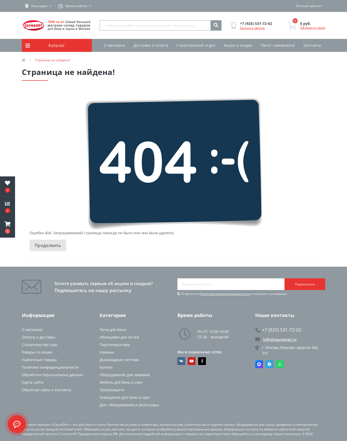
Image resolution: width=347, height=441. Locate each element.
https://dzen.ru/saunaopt (202, 361)
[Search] (215, 25)
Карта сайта (33, 382)
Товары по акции (37, 352)
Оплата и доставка (38, 337)
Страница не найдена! (52, 60)
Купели (106, 367)
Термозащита (112, 389)
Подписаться (305, 284)
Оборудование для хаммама (125, 374)
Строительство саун (40, 344)
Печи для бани (113, 329)
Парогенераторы (115, 344)
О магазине (114, 45)
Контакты (312, 45)
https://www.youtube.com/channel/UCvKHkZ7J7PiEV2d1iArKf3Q (192, 361)
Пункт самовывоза (278, 45)
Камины (107, 352)
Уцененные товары (39, 359)
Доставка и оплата (151, 45)
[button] (7, 227)
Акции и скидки (238, 45)
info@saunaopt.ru (275, 339)
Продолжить (48, 245)
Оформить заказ (312, 27)
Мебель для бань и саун (121, 382)
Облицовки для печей (119, 337)
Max (259, 364)
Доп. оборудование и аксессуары (129, 404)
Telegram (269, 364)
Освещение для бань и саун (125, 397)
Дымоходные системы (119, 359)
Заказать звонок (252, 28)
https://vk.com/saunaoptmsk (181, 361)
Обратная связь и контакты (46, 389)
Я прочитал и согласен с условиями (234, 294)
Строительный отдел (195, 45)
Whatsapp (279, 364)
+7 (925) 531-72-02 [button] (278, 330)
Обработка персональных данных (52, 374)
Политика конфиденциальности (225, 294)
